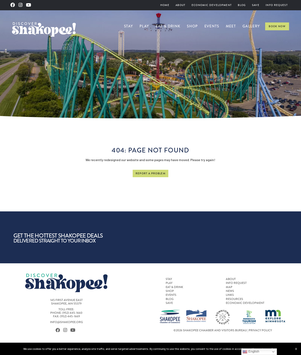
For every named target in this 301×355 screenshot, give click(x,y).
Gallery (251, 26)
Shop (192, 26)
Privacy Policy (260, 330)
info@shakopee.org (66, 322)
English (250, 351)
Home (164, 5)
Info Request (277, 5)
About (180, 5)
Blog (242, 5)
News (230, 291)
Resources (234, 299)
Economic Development (212, 5)
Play (144, 26)
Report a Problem (150, 173)
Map (229, 287)
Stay (128, 26)
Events (211, 26)
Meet (231, 26)
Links (230, 295)
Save (255, 5)
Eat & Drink (168, 26)
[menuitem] (164, 5)
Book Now (277, 26)
